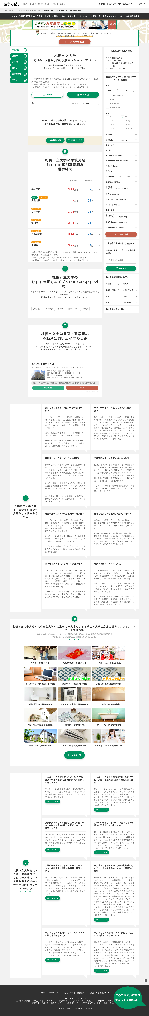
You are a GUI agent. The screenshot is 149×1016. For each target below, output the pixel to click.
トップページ (140, 4)
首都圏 (108, 284)
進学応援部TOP (9, 10)
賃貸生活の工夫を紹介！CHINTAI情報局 (76, 1001)
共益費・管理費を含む (117, 95)
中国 (107, 302)
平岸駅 (85, 309)
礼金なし (113, 99)
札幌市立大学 (36, 10)
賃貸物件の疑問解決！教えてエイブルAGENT (35, 1001)
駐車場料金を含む (116, 107)
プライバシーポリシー (49, 993)
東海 (107, 296)
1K (126, 117)
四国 (125, 296)
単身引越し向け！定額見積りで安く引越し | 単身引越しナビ (92, 1003)
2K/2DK (113, 124)
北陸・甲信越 (128, 290)
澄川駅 (60, 309)
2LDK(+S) (128, 124)
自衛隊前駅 (72, 309)
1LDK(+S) (128, 121)
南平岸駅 (49, 309)
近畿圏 (125, 284)
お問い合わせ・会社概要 (74, 993)
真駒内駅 (37, 309)
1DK (111, 121)
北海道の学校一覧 (23, 10)
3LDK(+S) (128, 128)
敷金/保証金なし (115, 103)
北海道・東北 (111, 290)
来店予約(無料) (48, 388)
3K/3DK (113, 128)
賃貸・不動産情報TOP (99, 993)
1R (111, 117)
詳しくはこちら (52, 801)
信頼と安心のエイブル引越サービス (47, 1003)
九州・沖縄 (127, 302)
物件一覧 (82, 388)
